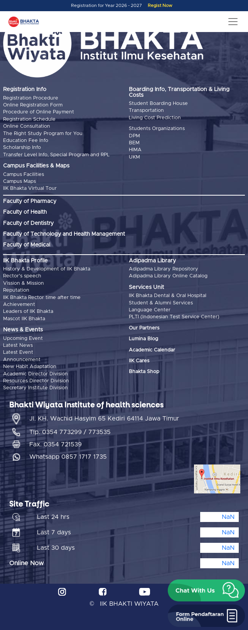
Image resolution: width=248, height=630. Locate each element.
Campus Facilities (23, 174)
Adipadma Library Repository (163, 269)
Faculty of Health (25, 212)
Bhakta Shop (144, 371)
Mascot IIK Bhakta (24, 318)
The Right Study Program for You (43, 133)
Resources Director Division (36, 380)
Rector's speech (22, 276)
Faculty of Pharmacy (29, 201)
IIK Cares (139, 360)
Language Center (149, 309)
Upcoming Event (23, 338)
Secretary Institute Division (35, 387)
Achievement (19, 304)
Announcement (21, 359)
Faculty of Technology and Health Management (64, 234)
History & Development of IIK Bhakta (46, 269)
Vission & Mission (23, 283)
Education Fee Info (25, 140)
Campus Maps (19, 181)
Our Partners (144, 328)
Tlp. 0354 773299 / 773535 (70, 432)
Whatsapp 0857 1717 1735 (68, 457)
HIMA (135, 149)
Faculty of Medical (26, 245)
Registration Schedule (29, 119)
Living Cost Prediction (155, 117)
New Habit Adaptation (29, 366)
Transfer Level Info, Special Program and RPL (56, 154)
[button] (206, 590)
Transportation (146, 110)
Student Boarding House (158, 103)
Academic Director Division (35, 374)
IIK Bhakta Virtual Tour (30, 188)
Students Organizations (157, 128)
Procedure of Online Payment (38, 112)
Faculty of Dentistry (28, 223)
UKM (134, 157)
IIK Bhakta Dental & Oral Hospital (167, 295)
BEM (134, 142)
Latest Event (18, 352)
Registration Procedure (30, 98)
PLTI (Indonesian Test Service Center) (174, 316)
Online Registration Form (32, 105)
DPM (134, 135)
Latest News (18, 345)
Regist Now (160, 5)
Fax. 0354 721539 (55, 444)
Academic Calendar (152, 350)
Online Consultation (26, 126)
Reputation (16, 290)
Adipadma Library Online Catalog (168, 276)
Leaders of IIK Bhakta (28, 311)
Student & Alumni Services (161, 303)
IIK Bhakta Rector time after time (42, 297)
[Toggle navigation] (233, 21)
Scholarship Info (22, 147)
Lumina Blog (143, 338)
